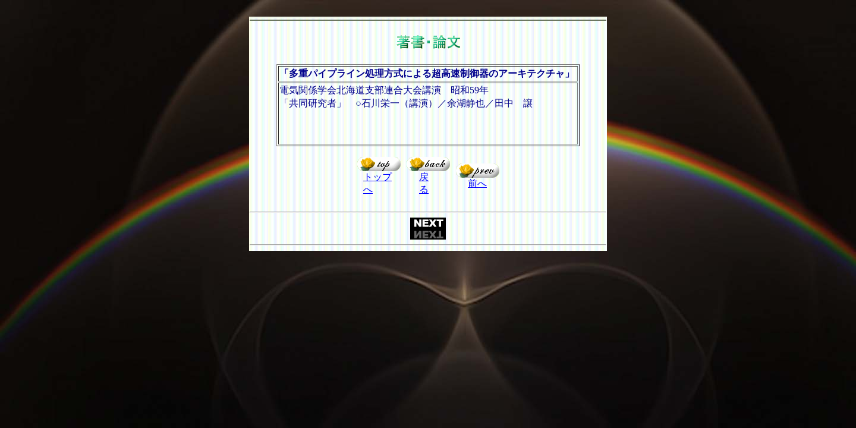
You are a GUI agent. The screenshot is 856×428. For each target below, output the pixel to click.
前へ (477, 183)
